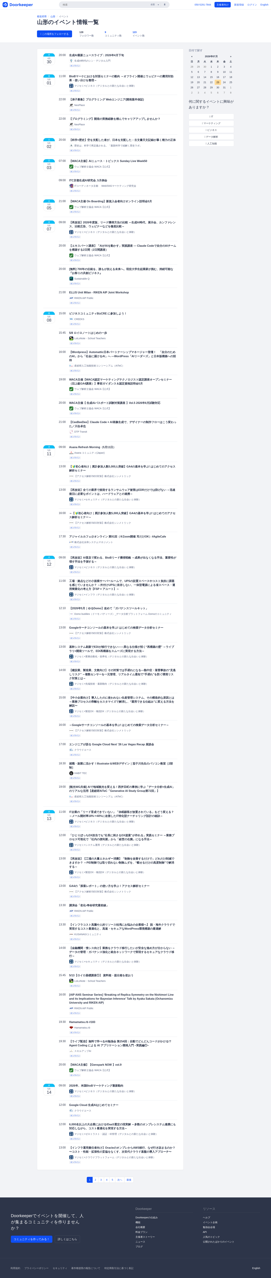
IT (211, 116)
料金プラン (142, 1232)
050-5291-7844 (203, 4)
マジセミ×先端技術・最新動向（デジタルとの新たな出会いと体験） (108, 684)
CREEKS (76, 319)
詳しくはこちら (67, 1239)
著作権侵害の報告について (85, 1268)
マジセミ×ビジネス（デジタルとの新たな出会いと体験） (102, 86)
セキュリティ (60, 1268)
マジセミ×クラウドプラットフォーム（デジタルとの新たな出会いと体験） (112, 1157)
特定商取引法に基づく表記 (118, 1268)
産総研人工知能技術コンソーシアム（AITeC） (96, 366)
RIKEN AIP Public (81, 298)
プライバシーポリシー (36, 1268)
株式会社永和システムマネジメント (91, 542)
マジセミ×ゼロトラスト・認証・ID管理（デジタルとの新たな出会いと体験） (113, 1134)
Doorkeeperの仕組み (147, 1217)
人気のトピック (211, 1236)
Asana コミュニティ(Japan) (87, 453)
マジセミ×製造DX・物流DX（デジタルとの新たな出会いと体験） (107, 711)
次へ (119, 1179)
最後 (129, 1179)
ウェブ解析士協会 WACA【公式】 (90, 166)
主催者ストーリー (145, 1236)
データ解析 (211, 136)
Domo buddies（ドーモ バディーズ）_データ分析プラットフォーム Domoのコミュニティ (120, 614)
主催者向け (223, 4)
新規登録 (239, 4)
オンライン (75, 66)
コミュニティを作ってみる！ (32, 1239)
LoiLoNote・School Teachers (87, 338)
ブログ (139, 1246)
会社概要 (140, 1227)
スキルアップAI (80, 1051)
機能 (138, 1222)
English (264, 4)
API (205, 1232)
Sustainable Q (79, 278)
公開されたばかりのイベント (218, 1241)
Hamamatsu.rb (79, 1027)
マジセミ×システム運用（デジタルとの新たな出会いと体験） (105, 845)
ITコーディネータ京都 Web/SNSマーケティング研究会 (102, 186)
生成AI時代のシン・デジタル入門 (89, 61)
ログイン (252, 4)
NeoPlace (77, 105)
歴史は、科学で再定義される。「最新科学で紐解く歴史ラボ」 (105, 145)
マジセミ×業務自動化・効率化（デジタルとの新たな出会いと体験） (108, 656)
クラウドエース (80, 750)
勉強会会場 (209, 1227)
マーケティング (211, 123)
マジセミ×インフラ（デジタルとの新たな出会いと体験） (102, 594)
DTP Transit (78, 432)
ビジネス (211, 130)
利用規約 (15, 1268)
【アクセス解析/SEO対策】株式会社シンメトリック (100, 476)
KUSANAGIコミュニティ (85, 934)
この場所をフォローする (54, 34)
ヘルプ (206, 1217)
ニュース (140, 1241)
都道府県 (42, 16)
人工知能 (211, 143)
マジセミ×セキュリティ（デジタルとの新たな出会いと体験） (105, 499)
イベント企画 (210, 1222)
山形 (52, 16)
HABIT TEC (78, 773)
